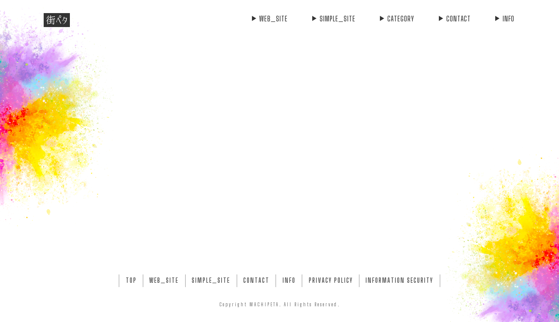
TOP (131, 280)
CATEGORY (396, 19)
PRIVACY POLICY (331, 280)
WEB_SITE (269, 19)
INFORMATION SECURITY (399, 280)
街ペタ (57, 20)
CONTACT (454, 19)
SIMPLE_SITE (333, 19)
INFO (504, 19)
